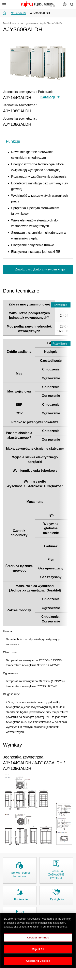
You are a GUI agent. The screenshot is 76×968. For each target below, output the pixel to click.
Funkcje (13, 141)
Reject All (38, 951)
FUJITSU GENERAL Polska (38, 4)
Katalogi (50, 97)
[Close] (69, 922)
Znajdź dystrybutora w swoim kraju (39, 269)
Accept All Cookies (38, 963)
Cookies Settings (38, 940)
